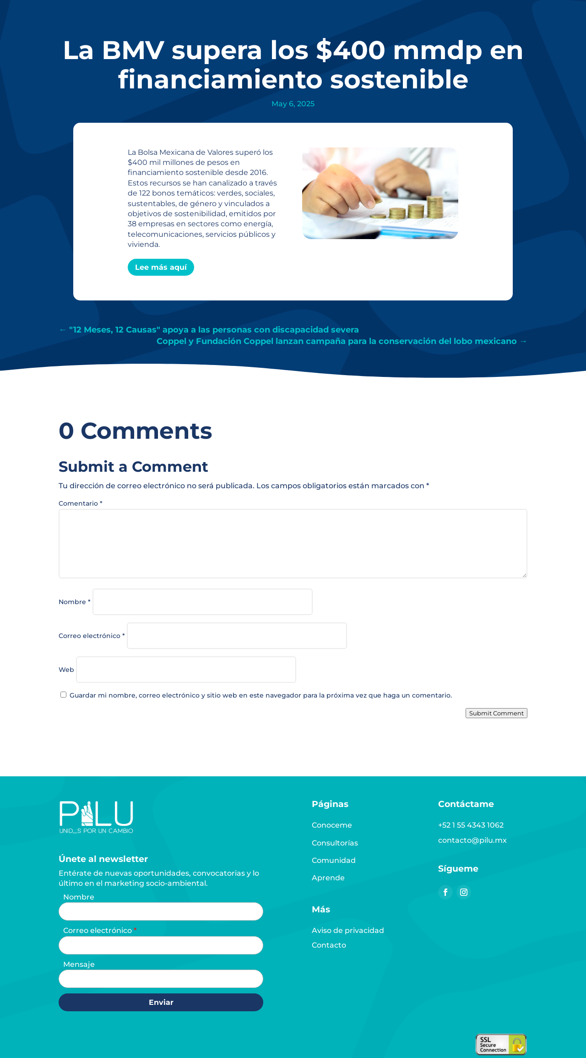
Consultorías (335, 843)
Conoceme (332, 825)
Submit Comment (496, 713)
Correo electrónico (92, 636)
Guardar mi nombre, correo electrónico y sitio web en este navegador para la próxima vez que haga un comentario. (261, 695)
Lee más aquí (161, 267)
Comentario (81, 503)
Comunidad (334, 860)
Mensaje (79, 964)
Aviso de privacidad (348, 930)
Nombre (75, 602)
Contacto (329, 945)
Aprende (328, 877)
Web (66, 669)
